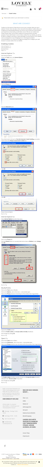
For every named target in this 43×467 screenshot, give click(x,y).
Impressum (26, 436)
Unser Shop (26, 433)
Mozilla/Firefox (4, 49)
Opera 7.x (3, 50)
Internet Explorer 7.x (6, 46)
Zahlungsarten (27, 407)
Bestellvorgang (27, 416)
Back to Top (4, 214)
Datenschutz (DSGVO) (29, 413)
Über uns (25, 398)
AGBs (24, 401)
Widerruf (25, 404)
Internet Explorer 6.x (6, 47)
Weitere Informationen (22, 464)
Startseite (4, 13)
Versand (25, 410)
